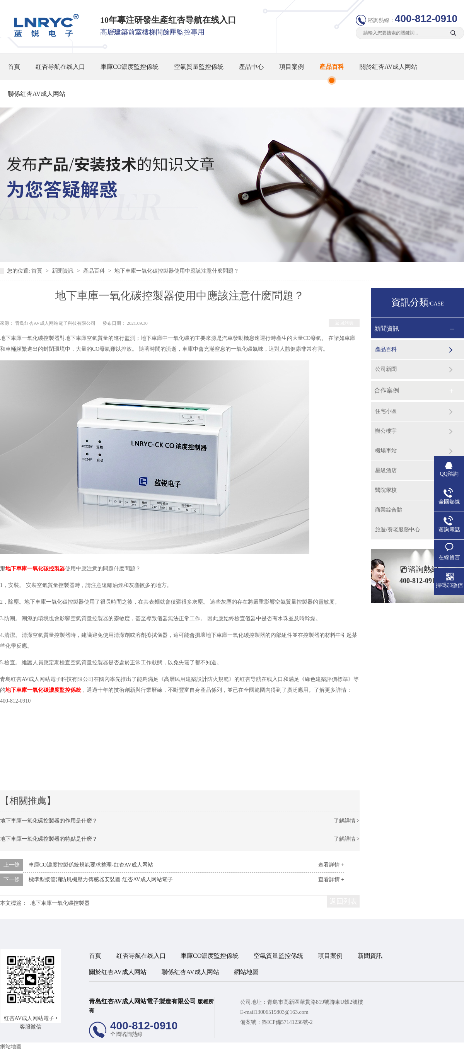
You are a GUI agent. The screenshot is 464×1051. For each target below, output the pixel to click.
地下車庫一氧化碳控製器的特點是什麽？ (48, 839)
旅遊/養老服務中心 (397, 529)
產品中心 (251, 66)
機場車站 (386, 451)
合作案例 (386, 390)
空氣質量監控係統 (198, 66)
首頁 (14, 66)
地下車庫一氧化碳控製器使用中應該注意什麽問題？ (176, 271)
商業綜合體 (388, 510)
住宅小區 (386, 411)
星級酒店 (386, 470)
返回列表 (344, 323)
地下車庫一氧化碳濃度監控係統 (43, 690)
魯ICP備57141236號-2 (287, 1022)
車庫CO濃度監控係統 (130, 66)
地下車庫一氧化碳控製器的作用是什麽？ (48, 821)
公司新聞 (386, 369)
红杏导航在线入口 (60, 66)
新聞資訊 (63, 271)
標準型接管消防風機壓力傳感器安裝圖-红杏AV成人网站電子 (101, 879)
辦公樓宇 (386, 431)
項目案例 (291, 66)
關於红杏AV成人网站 (388, 66)
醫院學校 (386, 490)
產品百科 (331, 66)
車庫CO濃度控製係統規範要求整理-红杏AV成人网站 (91, 865)
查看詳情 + (331, 865)
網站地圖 (246, 972)
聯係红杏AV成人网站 (36, 93)
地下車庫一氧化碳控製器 (35, 569)
